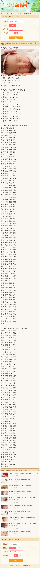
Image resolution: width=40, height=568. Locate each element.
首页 (2, 13)
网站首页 (12, 565)
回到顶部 (18, 565)
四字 (20, 33)
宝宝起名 (7, 13)
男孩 (13, 25)
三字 (16, 33)
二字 (11, 33)
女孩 (19, 25)
